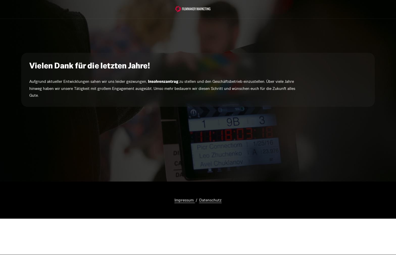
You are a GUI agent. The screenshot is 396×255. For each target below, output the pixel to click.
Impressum (185, 200)
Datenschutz (210, 200)
